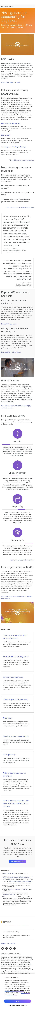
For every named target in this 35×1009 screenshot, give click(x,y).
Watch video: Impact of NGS (10, 82)
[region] (17, 991)
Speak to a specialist (17, 861)
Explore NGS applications (9, 324)
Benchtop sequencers (13, 677)
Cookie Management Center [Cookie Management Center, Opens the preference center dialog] (17, 1005)
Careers (3, 943)
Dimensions (6, 897)
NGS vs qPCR (5, 135)
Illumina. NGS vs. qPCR (8, 873)
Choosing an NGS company (15, 699)
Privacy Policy (12, 995)
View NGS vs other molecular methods (21, 160)
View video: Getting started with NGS (13, 596)
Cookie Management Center (14, 991)
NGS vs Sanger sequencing (10, 123)
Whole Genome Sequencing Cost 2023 (17, 889)
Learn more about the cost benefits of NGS (20, 207)
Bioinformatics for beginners (16, 656)
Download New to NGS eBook (11, 352)
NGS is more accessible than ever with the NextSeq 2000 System (16, 803)
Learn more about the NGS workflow (22, 560)
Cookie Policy (25, 993)
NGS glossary (9, 754)
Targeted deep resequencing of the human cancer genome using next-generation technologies (18, 877)
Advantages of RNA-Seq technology (13, 147)
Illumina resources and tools (16, 736)
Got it (17, 1001)
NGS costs (7, 718)
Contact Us (11, 943)
